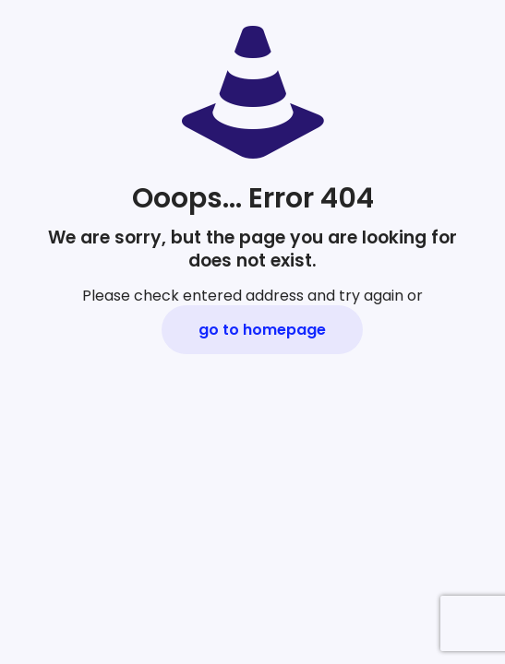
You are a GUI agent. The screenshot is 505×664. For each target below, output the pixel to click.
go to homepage (262, 329)
